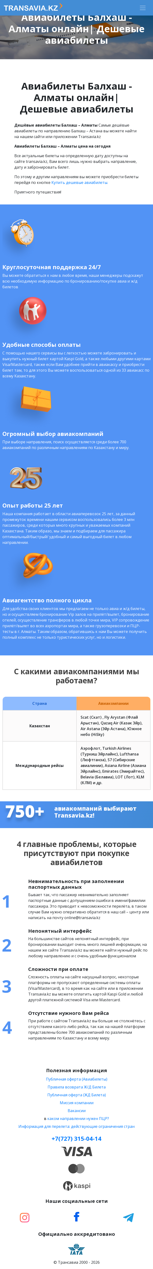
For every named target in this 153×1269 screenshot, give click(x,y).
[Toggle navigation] (142, 7)
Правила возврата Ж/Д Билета (77, 1087)
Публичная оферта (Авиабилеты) (76, 1079)
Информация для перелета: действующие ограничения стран (76, 1126)
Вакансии (77, 1110)
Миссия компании (76, 1102)
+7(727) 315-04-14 (76, 1138)
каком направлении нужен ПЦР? (78, 1118)
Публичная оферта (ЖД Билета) (76, 1095)
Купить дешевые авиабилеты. (79, 182)
